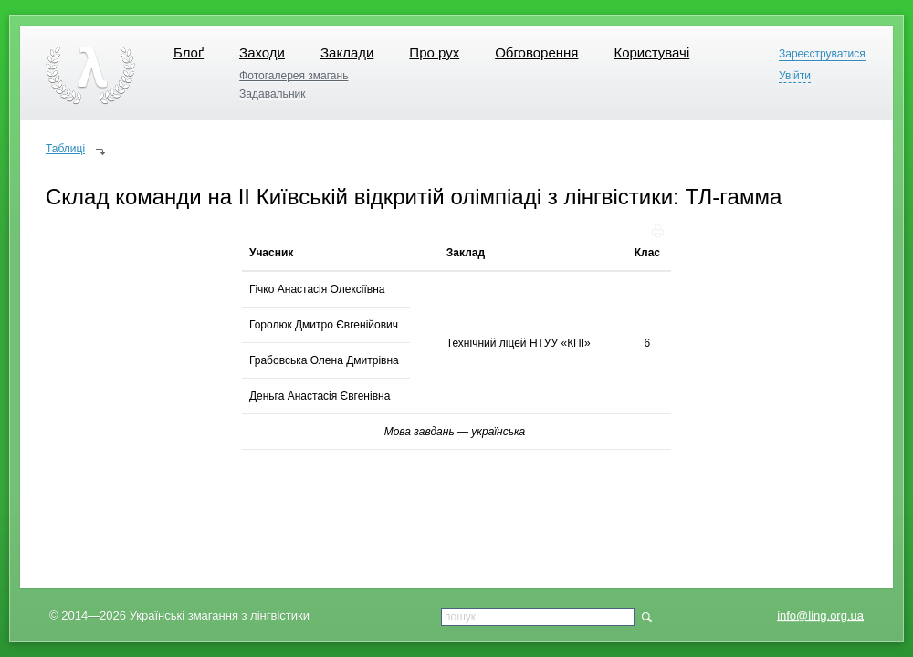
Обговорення (536, 52)
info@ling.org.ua (820, 615)
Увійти (795, 76)
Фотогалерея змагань (293, 75)
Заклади (346, 52)
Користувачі (651, 52)
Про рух (434, 52)
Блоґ (188, 52)
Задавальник (272, 94)
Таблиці (65, 148)
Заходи (262, 52)
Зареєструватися (822, 54)
